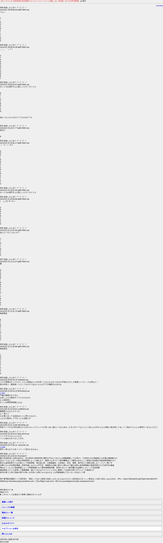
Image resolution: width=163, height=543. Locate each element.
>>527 (2, 393)
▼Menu (161, 5)
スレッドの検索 (8, 507)
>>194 (2, 447)
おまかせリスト (8, 523)
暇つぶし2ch (7, 534)
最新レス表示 (7, 502)
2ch (157, 5)
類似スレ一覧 (7, 513)
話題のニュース (8, 518)
